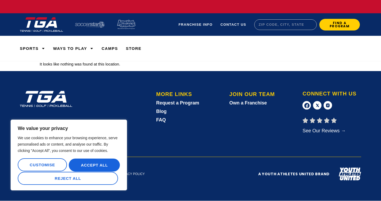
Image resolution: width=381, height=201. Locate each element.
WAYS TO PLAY (73, 48)
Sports (32, 48)
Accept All (68, 178)
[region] (69, 155)
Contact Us (233, 24)
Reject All (93, 165)
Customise (42, 165)
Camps (110, 48)
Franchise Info (196, 24)
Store (134, 48)
